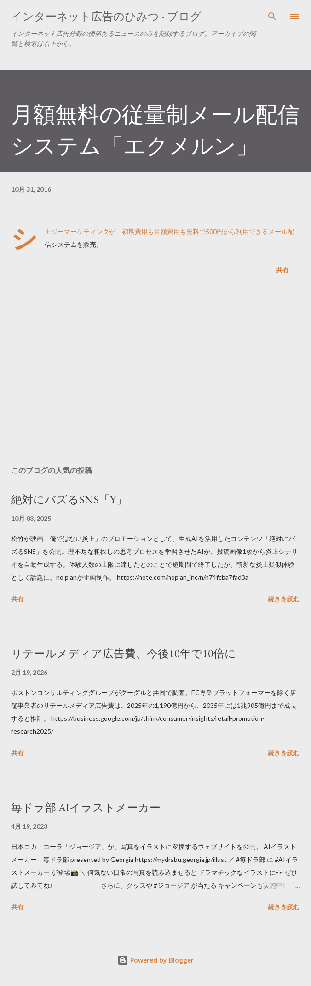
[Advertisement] (155, 372)
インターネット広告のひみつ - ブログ (106, 16)
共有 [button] (282, 270)
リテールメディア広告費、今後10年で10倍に (123, 653)
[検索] (272, 16)
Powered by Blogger (155, 960)
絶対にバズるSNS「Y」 (69, 499)
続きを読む (284, 599)
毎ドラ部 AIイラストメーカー (86, 807)
